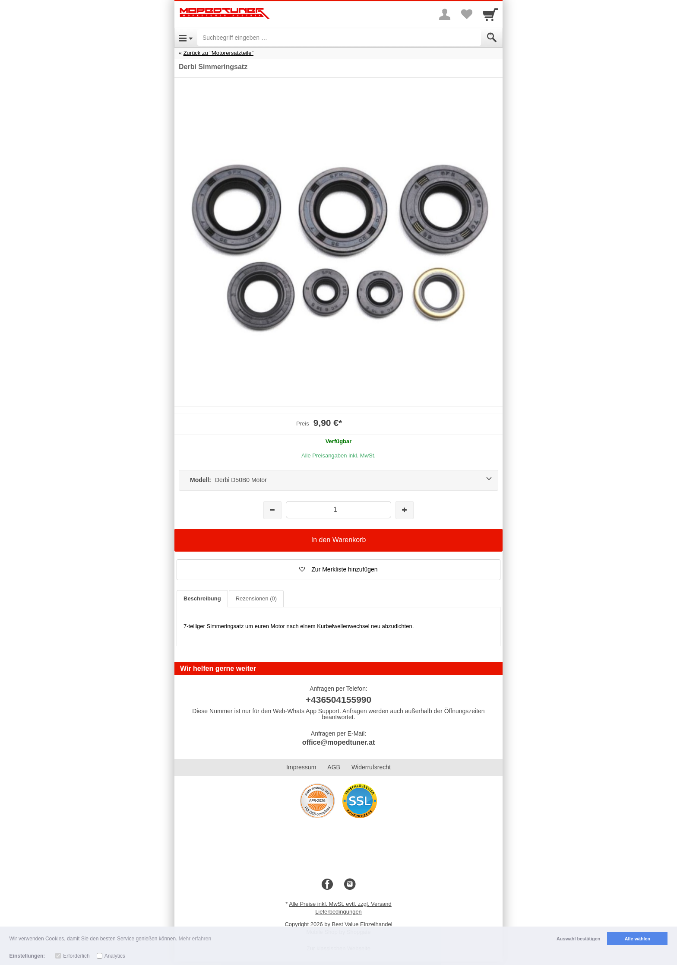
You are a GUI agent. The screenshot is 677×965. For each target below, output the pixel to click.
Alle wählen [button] (637, 938)
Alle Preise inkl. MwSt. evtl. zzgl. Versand (340, 904)
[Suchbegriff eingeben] (339, 37)
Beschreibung (202, 598)
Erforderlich (76, 956)
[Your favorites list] (466, 14)
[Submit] (491, 37)
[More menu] (445, 14)
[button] (338, 569)
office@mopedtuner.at (338, 742)
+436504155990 (338, 700)
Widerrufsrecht (371, 767)
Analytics (114, 956)
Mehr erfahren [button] (195, 939)
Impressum (301, 767)
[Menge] (338, 509)
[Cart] (490, 14)
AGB (333, 767)
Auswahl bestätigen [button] (578, 938)
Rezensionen (256, 598)
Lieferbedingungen (338, 911)
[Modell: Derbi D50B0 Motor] (338, 480)
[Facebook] (327, 884)
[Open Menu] (186, 37)
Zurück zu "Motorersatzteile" (218, 53)
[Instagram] (349, 884)
